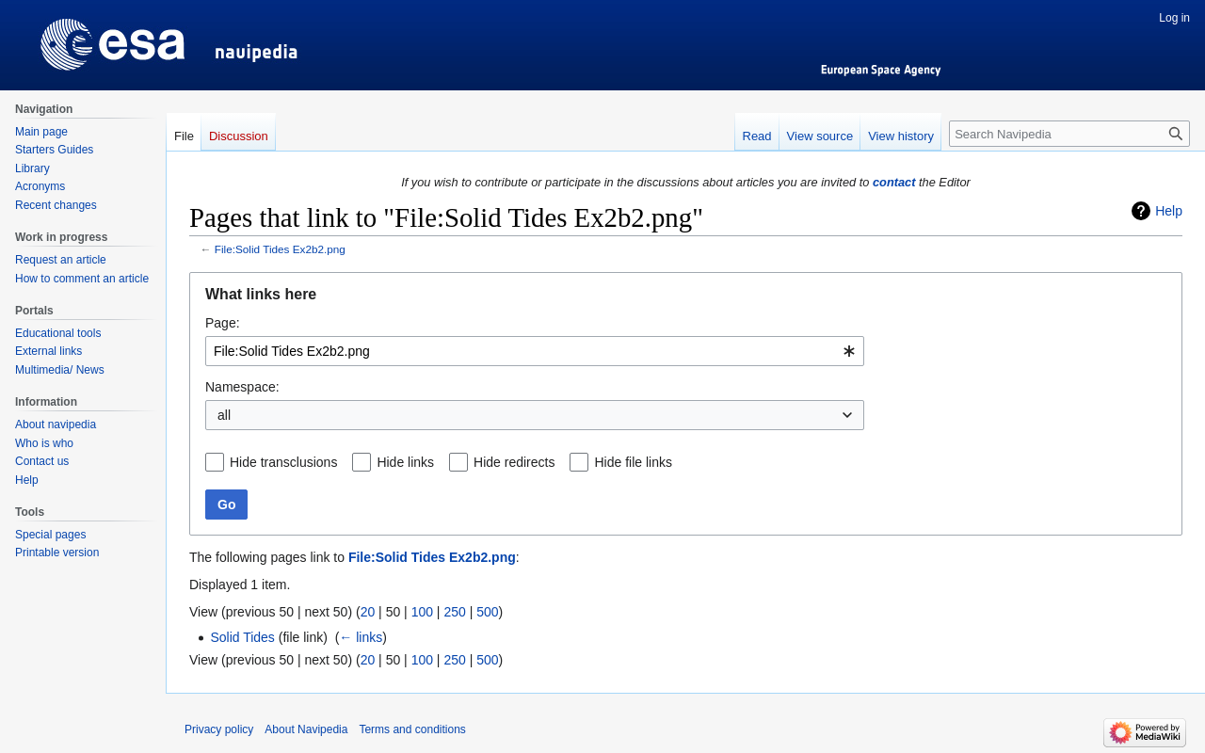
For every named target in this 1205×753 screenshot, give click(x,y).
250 (454, 611)
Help (1168, 210)
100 (422, 611)
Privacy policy (219, 729)
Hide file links (632, 462)
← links (360, 637)
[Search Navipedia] (1069, 133)
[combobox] (534, 351)
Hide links (405, 462)
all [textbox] (224, 415)
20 (368, 611)
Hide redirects (514, 462)
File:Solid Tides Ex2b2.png (280, 249)
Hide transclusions (283, 462)
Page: (222, 322)
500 (487, 611)
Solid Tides (242, 637)
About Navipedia (306, 729)
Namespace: (242, 386)
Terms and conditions (412, 729)
